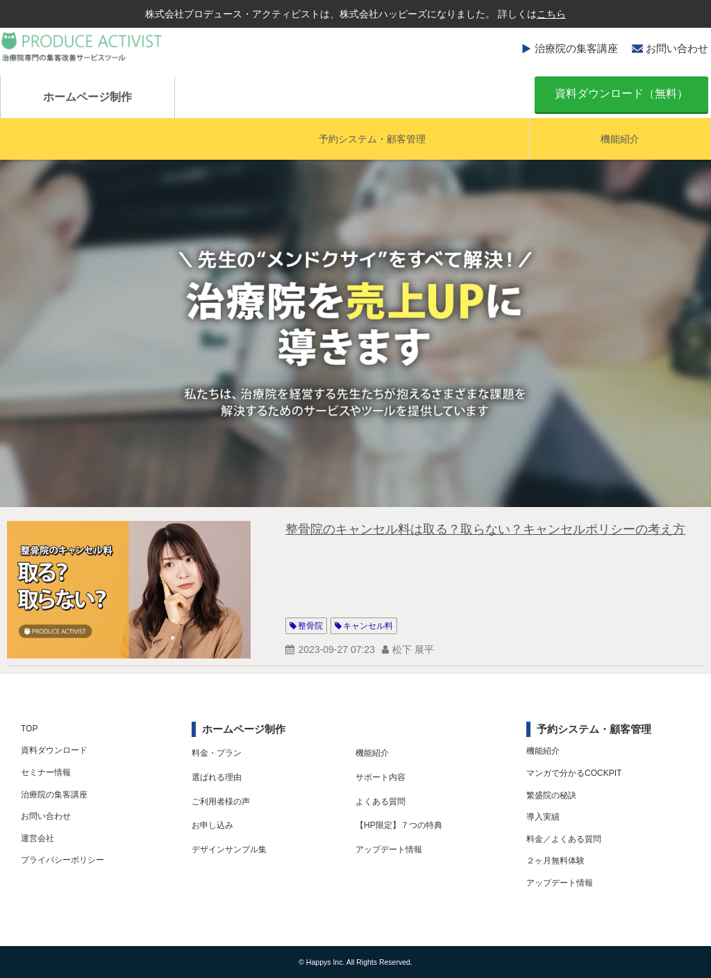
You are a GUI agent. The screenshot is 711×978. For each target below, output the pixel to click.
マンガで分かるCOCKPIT (573, 773)
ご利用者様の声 (221, 801)
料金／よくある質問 (563, 839)
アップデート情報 (389, 849)
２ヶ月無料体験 (555, 860)
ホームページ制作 (87, 97)
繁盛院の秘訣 (551, 795)
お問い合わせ (677, 48)
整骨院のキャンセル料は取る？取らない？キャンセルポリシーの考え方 (485, 529)
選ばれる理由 (217, 777)
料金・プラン (217, 753)
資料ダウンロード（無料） (621, 93)
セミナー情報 (46, 772)
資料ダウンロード (54, 750)
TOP (29, 729)
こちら (551, 13)
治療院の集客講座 (576, 48)
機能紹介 (620, 138)
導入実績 (543, 817)
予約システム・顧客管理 (372, 138)
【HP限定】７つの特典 (399, 825)
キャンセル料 (368, 626)
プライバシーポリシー (62, 860)
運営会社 (37, 838)
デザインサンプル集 (229, 849)
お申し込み (212, 825)
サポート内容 (380, 777)
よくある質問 (380, 801)
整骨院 (310, 626)
